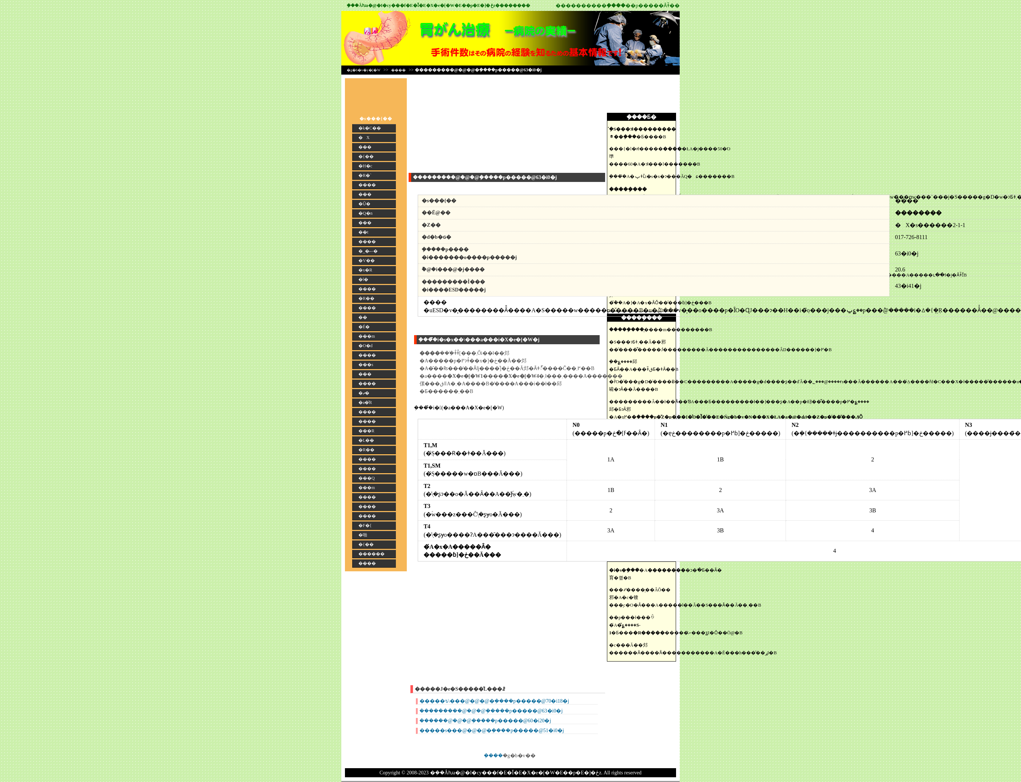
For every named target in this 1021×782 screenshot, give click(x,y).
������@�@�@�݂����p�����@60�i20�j (485, 720)
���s (365, 364)
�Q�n (365, 213)
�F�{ (365, 525)
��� (365, 147)
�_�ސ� (368, 251)
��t (363, 232)
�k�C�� (369, 128)
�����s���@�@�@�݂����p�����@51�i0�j (492, 730)
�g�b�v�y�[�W (364, 70)
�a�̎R (365, 402)
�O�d (365, 345)
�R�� (366, 298)
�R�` (365, 175)
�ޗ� (363, 393)
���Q (366, 478)
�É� (364, 326)
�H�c (365, 165)
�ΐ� (363, 279)
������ (371, 553)
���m (366, 336)
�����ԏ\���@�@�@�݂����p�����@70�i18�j (494, 701)
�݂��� (493, 755)
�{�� (366, 156)
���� (398, 70)
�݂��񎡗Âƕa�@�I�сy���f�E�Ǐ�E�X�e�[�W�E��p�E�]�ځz (421, 5)
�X (364, 137)
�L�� (366, 440)
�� (362, 317)
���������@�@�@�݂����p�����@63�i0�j (491, 711)
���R (366, 430)
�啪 (362, 534)
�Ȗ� (364, 203)
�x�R (365, 270)
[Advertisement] (643, 94)
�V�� (366, 260)
